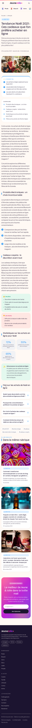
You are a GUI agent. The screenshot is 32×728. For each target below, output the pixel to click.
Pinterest (19, 642)
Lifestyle (9, 15)
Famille (3, 680)
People (3, 668)
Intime (3, 688)
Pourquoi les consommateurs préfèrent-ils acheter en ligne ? (16, 404)
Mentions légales (6, 720)
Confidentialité (16, 720)
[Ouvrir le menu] (3, 3)
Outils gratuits (5, 697)
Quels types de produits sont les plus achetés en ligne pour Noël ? (16, 395)
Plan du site (4, 722)
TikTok (12, 642)
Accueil (3, 15)
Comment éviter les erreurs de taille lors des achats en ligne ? (16, 421)
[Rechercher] (29, 3)
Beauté (3, 657)
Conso (3, 685)
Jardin (3, 665)
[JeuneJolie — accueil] (16, 3)
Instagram (5, 642)
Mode (3, 654)
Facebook (5, 645)
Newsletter (4, 708)
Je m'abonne (16, 611)
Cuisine (3, 677)
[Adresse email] (16, 606)
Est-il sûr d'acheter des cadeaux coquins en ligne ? (16, 412)
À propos (4, 700)
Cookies (25, 720)
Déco (2, 662)
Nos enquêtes (5, 705)
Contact (3, 702)
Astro (3, 659)
